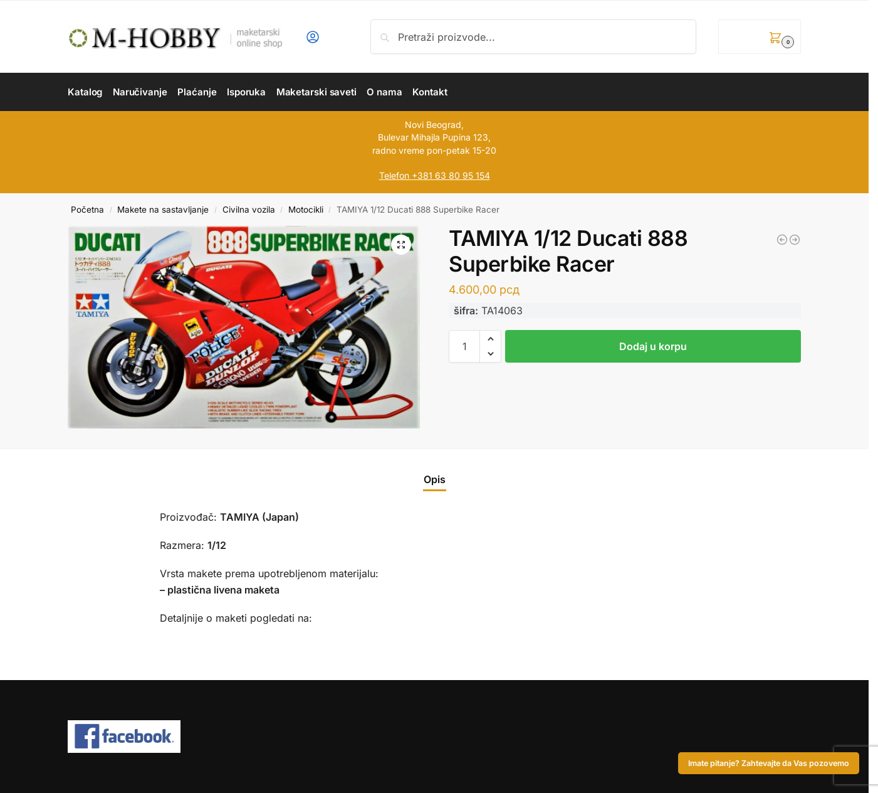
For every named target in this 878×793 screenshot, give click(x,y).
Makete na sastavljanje (163, 210)
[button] (759, 36)
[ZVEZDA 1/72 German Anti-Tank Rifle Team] (782, 239)
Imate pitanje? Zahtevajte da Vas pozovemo (768, 763)
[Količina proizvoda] (464, 346)
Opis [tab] (435, 479)
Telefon (394, 175)
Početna (87, 210)
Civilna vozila (248, 210)
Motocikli (305, 210)
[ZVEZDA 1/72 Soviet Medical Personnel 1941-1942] (794, 239)
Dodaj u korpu (653, 346)
